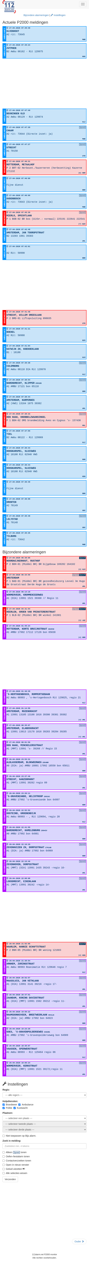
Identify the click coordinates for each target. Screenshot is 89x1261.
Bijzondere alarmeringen (36, 15)
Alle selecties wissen (14, 1173)
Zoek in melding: (11, 1140)
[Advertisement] (44, 83)
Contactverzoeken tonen (16, 1160)
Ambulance (25, 1104)
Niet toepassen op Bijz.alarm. (19, 1135)
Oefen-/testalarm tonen (16, 1156)
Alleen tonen (14, 1152)
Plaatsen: (7, 1113)
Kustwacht (21, 1108)
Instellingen (58, 15)
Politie (7, 1108)
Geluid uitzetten (13, 1169)
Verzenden (10, 1179)
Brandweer (9, 1104)
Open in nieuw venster (15, 1164)
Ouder (79, 1241)
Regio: (6, 1089)
